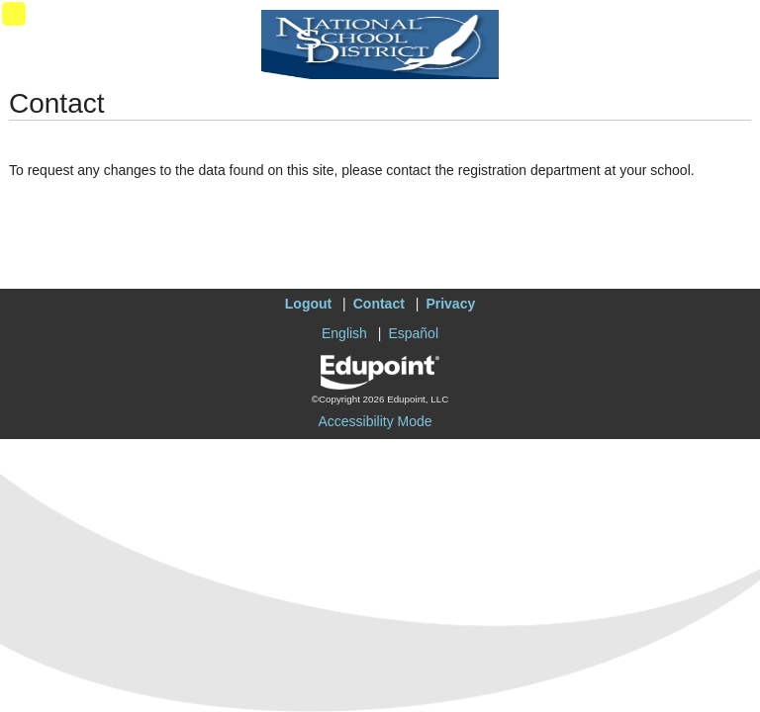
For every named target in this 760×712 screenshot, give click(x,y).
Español (413, 333)
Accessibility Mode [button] (374, 421)
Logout (308, 304)
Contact (379, 304)
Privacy (450, 304)
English (344, 333)
